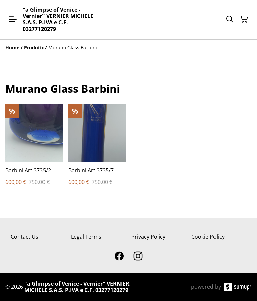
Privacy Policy (148, 236)
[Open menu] (12, 19)
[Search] (229, 19)
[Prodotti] (34, 47)
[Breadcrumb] (128, 48)
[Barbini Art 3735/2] (34, 151)
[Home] (12, 47)
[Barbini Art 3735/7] (97, 151)
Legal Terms (86, 236)
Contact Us (24, 236)
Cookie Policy (208, 236)
